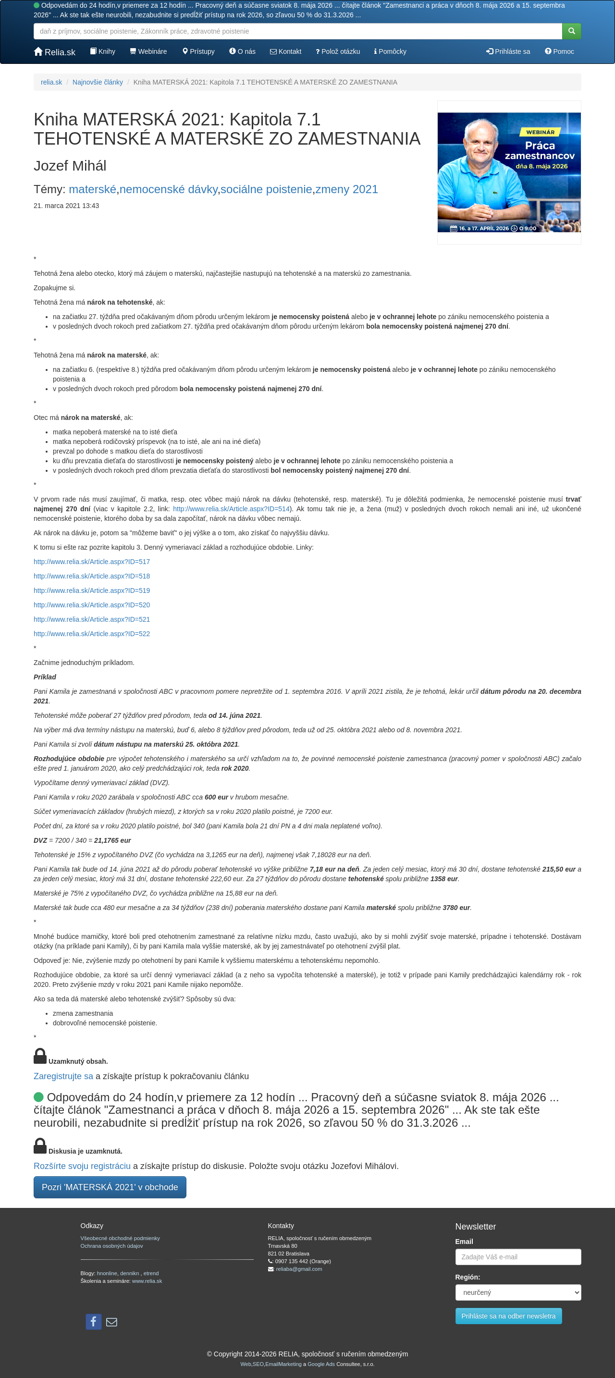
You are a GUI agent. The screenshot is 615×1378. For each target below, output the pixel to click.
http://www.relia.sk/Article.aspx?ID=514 (231, 509)
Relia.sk (54, 52)
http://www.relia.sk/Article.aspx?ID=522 (92, 634)
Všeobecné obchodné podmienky (120, 1238)
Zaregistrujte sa (63, 1076)
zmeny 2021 (347, 189)
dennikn (130, 1273)
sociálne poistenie (266, 189)
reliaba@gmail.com (299, 1269)
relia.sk (51, 82)
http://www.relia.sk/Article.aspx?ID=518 (92, 576)
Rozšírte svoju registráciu (82, 1166)
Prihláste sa (508, 51)
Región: (467, 1277)
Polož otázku (338, 51)
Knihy (102, 51)
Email (464, 1241)
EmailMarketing (283, 1364)
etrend (151, 1273)
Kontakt (285, 51)
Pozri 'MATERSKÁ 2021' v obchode (110, 1187)
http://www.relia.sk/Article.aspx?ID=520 (92, 605)
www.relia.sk (147, 1281)
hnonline (107, 1273)
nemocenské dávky (169, 189)
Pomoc (559, 51)
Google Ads (321, 1364)
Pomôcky (390, 51)
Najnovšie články (98, 82)
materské (92, 189)
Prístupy (198, 51)
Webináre (148, 51)
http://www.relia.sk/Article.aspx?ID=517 (92, 562)
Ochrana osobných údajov (112, 1246)
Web (245, 1364)
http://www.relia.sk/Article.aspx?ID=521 (92, 619)
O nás (242, 51)
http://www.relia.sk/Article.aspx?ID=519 (92, 590)
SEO (258, 1364)
